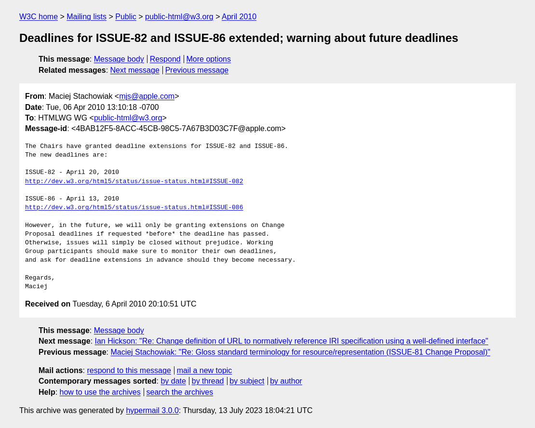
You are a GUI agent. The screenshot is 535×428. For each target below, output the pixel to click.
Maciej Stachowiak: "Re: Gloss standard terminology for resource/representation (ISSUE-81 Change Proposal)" (300, 352)
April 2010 (239, 17)
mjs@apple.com (146, 96)
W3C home (38, 17)
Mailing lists (87, 17)
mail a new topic (204, 370)
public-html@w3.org (179, 17)
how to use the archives (100, 392)
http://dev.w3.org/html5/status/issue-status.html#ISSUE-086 (134, 207)
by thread (208, 381)
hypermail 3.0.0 (152, 410)
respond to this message (129, 370)
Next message (135, 70)
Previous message (197, 70)
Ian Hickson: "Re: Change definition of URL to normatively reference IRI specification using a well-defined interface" (292, 341)
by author (286, 381)
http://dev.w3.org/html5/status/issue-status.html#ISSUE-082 (134, 181)
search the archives (180, 392)
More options (209, 59)
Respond (165, 59)
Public (125, 17)
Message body (119, 59)
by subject (246, 381)
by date (173, 381)
